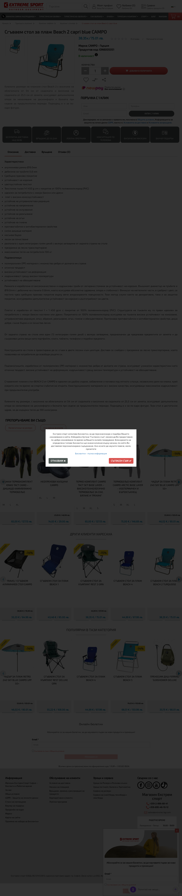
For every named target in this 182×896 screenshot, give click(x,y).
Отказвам (58, 460)
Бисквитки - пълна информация (91, 453)
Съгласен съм (121, 460)
